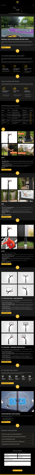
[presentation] (9, 467)
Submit (14, 470)
